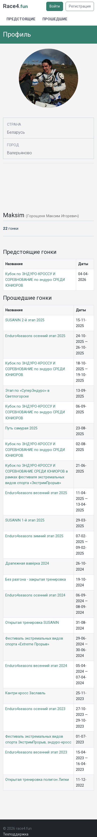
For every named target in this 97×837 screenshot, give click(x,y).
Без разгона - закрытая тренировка (35, 579)
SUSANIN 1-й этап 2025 (24, 520)
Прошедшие (54, 19)
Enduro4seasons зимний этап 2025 (34, 536)
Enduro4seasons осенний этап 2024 (35, 595)
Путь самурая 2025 (21, 428)
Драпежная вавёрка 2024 (27, 563)
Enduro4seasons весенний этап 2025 (36, 493)
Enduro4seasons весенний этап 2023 (36, 752)
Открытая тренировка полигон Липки (37, 780)
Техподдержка (15, 834)
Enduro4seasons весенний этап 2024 (36, 666)
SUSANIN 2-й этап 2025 (24, 320)
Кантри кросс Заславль (25, 693)
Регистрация (80, 6)
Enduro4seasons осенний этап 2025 (35, 336)
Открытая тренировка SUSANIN (32, 623)
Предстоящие (21, 19)
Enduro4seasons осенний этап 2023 (35, 709)
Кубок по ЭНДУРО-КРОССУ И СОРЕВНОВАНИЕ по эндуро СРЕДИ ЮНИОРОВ (35, 280)
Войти (55, 6)
